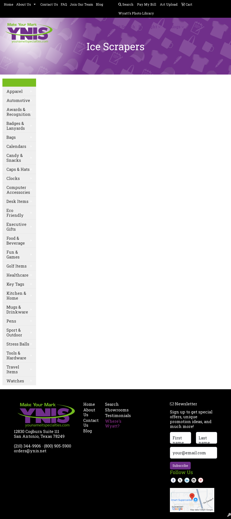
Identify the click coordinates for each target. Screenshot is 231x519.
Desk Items (17, 201)
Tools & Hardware (16, 355)
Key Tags (15, 284)
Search (125, 4)
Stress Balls (17, 344)
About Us (23, 4)
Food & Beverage (15, 241)
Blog (99, 4)
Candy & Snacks (14, 158)
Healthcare (17, 275)
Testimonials (113, 415)
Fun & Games (13, 254)
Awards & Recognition (18, 112)
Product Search (120, 26)
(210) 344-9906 (27, 445)
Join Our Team (81, 4)
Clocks (13, 178)
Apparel (14, 91)
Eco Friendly (15, 213)
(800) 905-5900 (57, 445)
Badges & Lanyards (15, 126)
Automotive (18, 100)
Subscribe (180, 465)
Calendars (16, 146)
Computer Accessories (18, 190)
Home (8, 4)
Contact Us (49, 4)
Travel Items (12, 369)
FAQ (64, 4)
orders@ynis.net (30, 450)
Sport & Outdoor (14, 332)
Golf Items (16, 266)
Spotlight (147, 26)
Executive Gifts (16, 227)
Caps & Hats (18, 169)
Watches (15, 380)
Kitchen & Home (16, 296)
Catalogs (172, 26)
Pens (11, 321)
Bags (11, 137)
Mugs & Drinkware (17, 309)
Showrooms (113, 409)
